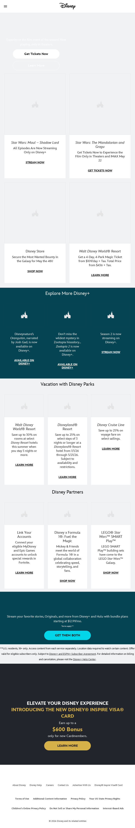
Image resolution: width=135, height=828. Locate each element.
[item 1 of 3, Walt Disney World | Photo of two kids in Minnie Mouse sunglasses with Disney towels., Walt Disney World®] (24, 404)
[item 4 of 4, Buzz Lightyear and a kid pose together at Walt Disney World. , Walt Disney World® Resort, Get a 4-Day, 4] (100, 212)
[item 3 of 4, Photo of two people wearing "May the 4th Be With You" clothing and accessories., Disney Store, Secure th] (35, 212)
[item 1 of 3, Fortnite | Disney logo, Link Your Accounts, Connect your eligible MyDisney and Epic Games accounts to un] (24, 512)
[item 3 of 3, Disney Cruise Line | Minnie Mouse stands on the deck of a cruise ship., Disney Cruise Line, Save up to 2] (111, 404)
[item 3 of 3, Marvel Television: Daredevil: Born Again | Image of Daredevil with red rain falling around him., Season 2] (111, 314)
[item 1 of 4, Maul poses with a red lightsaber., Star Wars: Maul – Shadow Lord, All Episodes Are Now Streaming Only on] (35, 104)
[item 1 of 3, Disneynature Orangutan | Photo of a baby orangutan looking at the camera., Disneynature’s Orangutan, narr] (24, 314)
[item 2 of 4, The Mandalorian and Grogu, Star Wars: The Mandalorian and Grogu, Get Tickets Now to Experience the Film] (100, 104)
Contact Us (63, 783)
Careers (50, 783)
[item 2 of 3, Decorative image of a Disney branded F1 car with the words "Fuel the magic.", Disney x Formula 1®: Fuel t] (67, 512)
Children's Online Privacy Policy (29, 806)
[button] (5, 6)
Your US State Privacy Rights (104, 796)
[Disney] (67, 6)
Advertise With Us (82, 783)
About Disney (19, 783)
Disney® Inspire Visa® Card (109, 783)
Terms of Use (22, 796)
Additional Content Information (50, 796)
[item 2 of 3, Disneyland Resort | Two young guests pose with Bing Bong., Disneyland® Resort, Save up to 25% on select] (67, 404)
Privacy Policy (78, 796)
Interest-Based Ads (113, 806)
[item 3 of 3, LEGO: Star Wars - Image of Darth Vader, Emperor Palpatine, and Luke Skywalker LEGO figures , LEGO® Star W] (111, 512)
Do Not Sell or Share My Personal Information (74, 806)
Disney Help (36, 783)
